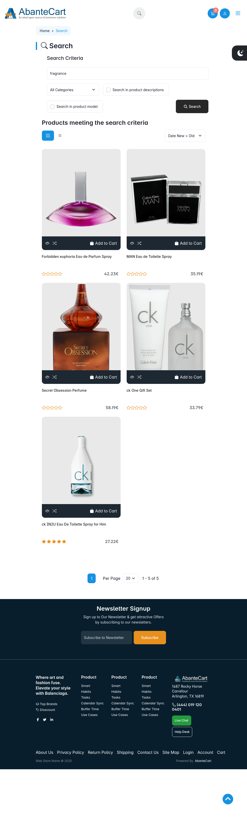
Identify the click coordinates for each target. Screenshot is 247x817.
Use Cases (89, 715)
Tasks (85, 697)
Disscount (45, 710)
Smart (85, 686)
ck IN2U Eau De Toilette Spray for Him (74, 524)
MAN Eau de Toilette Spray (149, 256)
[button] (139, 13)
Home (45, 31)
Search (192, 106)
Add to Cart (103, 243)
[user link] (225, 13)
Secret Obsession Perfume (64, 390)
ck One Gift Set (139, 390)
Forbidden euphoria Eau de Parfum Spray (77, 256)
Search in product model (77, 106)
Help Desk (182, 732)
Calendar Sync (92, 703)
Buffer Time (90, 709)
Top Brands (47, 704)
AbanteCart (203, 761)
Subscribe (149, 637)
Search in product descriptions (138, 90)
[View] (47, 243)
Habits (86, 692)
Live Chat (181, 720)
